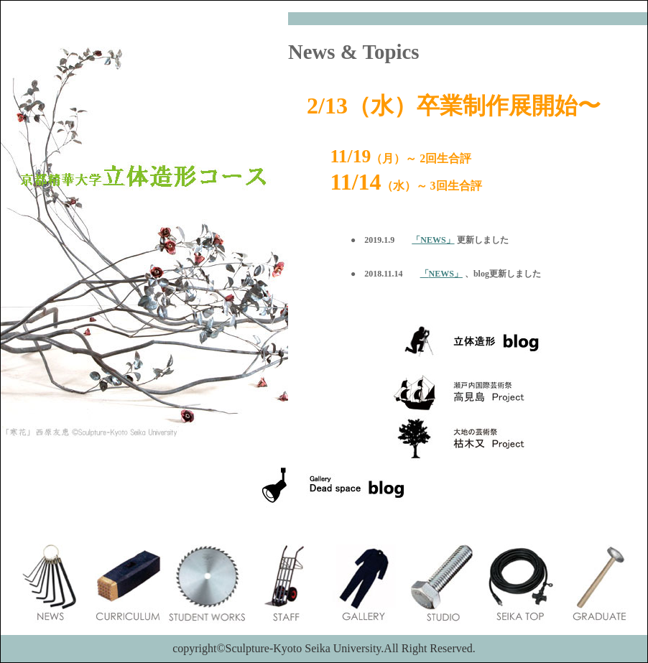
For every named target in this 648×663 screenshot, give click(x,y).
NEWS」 (446, 274)
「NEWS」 (433, 240)
